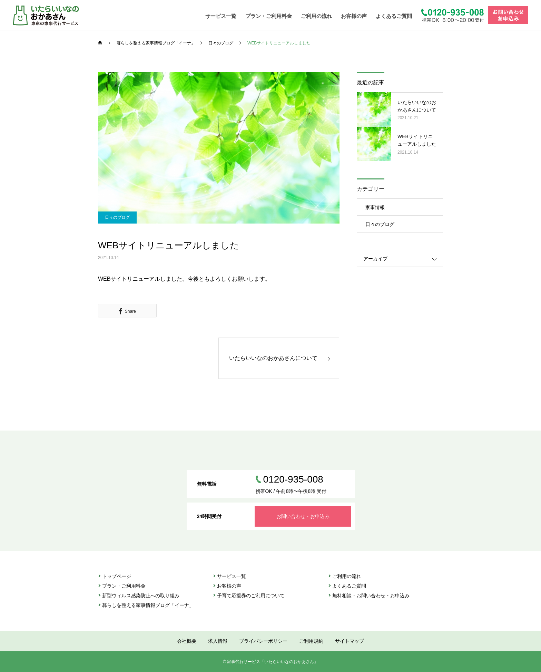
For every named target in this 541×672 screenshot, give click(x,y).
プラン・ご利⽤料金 (124, 586)
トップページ (116, 576)
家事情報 (375, 207)
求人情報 (217, 641)
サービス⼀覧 (231, 576)
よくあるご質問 (394, 16)
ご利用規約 (311, 641)
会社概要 (186, 641)
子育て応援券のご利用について (251, 595)
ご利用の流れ (316, 16)
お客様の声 (354, 16)
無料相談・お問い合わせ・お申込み (371, 595)
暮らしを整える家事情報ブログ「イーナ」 (148, 605)
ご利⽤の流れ (346, 576)
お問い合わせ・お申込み (302, 516)
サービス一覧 (220, 16)
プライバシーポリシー (263, 641)
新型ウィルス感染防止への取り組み (140, 595)
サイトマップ (349, 641)
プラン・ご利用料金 (268, 16)
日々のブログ (117, 217)
